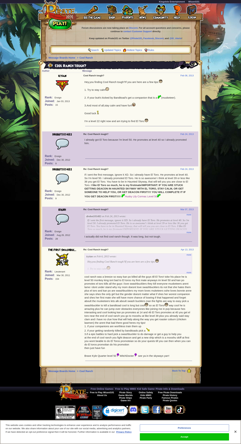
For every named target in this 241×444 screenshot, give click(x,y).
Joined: (50, 101)
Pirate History (170, 395)
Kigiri (62, 210)
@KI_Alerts (176, 38)
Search (95, 50)
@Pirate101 (136, 38)
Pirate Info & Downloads (170, 389)
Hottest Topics (134, 50)
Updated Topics (112, 50)
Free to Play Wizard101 (102, 392)
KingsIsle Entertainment (172, 1)
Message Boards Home (62, 57)
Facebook (148, 38)
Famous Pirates (170, 398)
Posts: (49, 104)
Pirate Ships (125, 398)
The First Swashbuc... (62, 250)
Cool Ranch (86, 57)
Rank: (49, 97)
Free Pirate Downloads (170, 392)
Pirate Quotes (170, 400)
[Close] (235, 433)
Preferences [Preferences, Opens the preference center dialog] (184, 429)
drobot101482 (62, 134)
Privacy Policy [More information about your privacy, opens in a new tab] (124, 433)
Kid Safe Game (146, 389)
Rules (151, 50)
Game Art (125, 400)
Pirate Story (125, 392)
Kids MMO (145, 395)
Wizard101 (193, 1)
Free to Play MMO (125, 389)
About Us (102, 395)
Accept (184, 438)
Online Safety (146, 392)
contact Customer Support (137, 31)
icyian (62, 76)
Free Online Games (102, 389)
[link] (115, 412)
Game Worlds (126, 395)
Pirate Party (146, 398)
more (189, 214)
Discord (133, 28)
